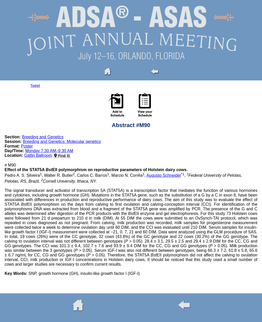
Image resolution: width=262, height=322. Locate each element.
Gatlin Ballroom (38, 155)
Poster (27, 146)
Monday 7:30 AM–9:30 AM (49, 151)
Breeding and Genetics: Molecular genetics (62, 141)
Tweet (35, 86)
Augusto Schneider (164, 175)
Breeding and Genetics (43, 137)
